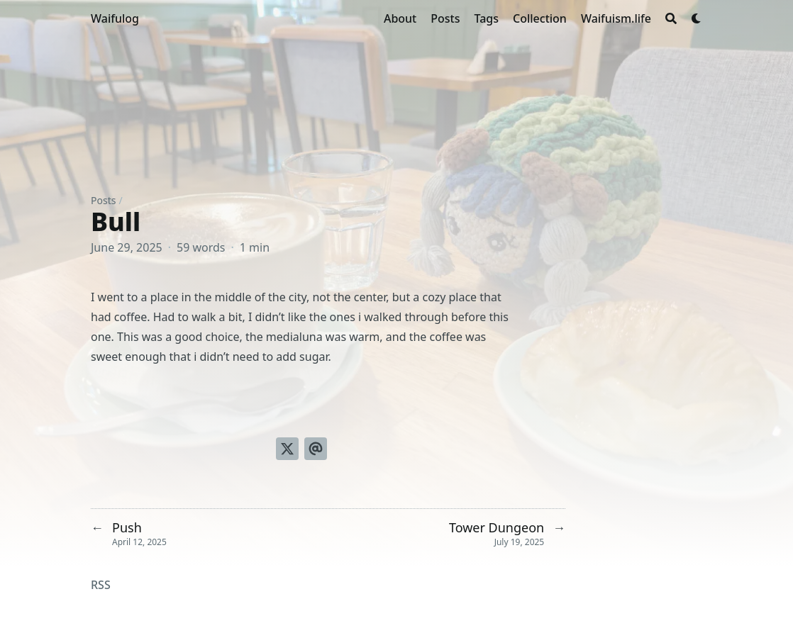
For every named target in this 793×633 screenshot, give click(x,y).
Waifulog (115, 18)
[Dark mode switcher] (696, 18)
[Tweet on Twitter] (287, 448)
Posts (103, 200)
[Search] (671, 18)
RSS (101, 585)
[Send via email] (315, 448)
